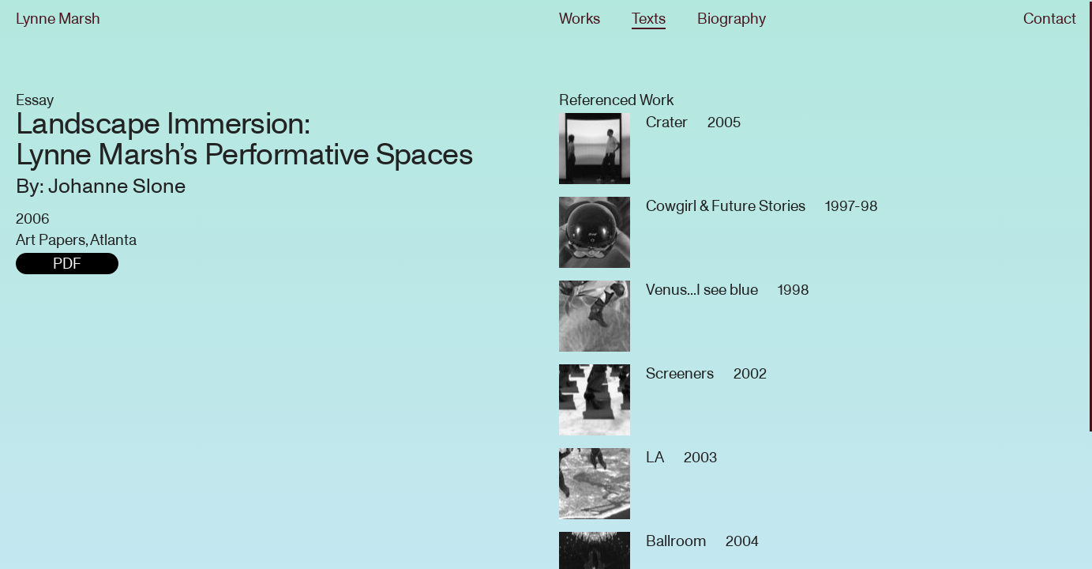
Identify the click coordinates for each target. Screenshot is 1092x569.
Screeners (680, 373)
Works (579, 18)
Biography (731, 18)
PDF (67, 263)
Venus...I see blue (702, 290)
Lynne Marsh (58, 18)
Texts (649, 18)
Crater (667, 122)
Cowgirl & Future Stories (725, 206)
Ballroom (676, 541)
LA (655, 457)
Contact (1049, 18)
